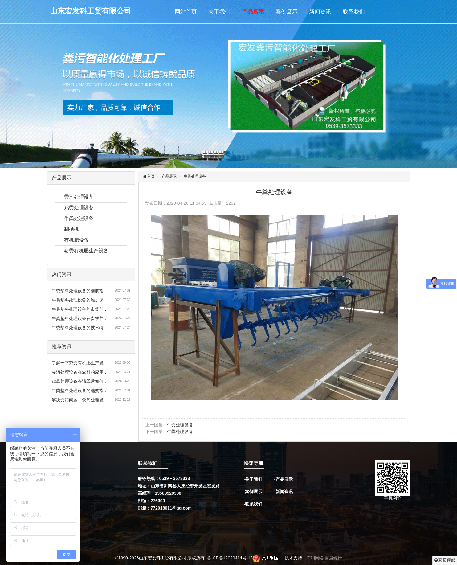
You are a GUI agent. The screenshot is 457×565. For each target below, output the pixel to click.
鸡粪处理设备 (79, 207)
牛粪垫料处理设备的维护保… (80, 299)
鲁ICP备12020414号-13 (230, 557)
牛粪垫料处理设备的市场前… (80, 309)
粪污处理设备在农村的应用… (80, 372)
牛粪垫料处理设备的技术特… (80, 327)
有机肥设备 (76, 240)
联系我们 (354, 12)
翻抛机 (71, 229)
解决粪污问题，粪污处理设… (80, 399)
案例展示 (286, 12)
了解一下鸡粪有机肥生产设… (80, 362)
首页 (150, 176)
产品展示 (253, 12)
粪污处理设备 (79, 196)
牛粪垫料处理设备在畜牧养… (80, 318)
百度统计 (333, 557)
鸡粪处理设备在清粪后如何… (80, 381)
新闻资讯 (320, 12)
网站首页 (186, 12)
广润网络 (315, 557)
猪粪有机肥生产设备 (86, 250)
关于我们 (219, 12)
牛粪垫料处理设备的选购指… (80, 290)
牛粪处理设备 (79, 218)
